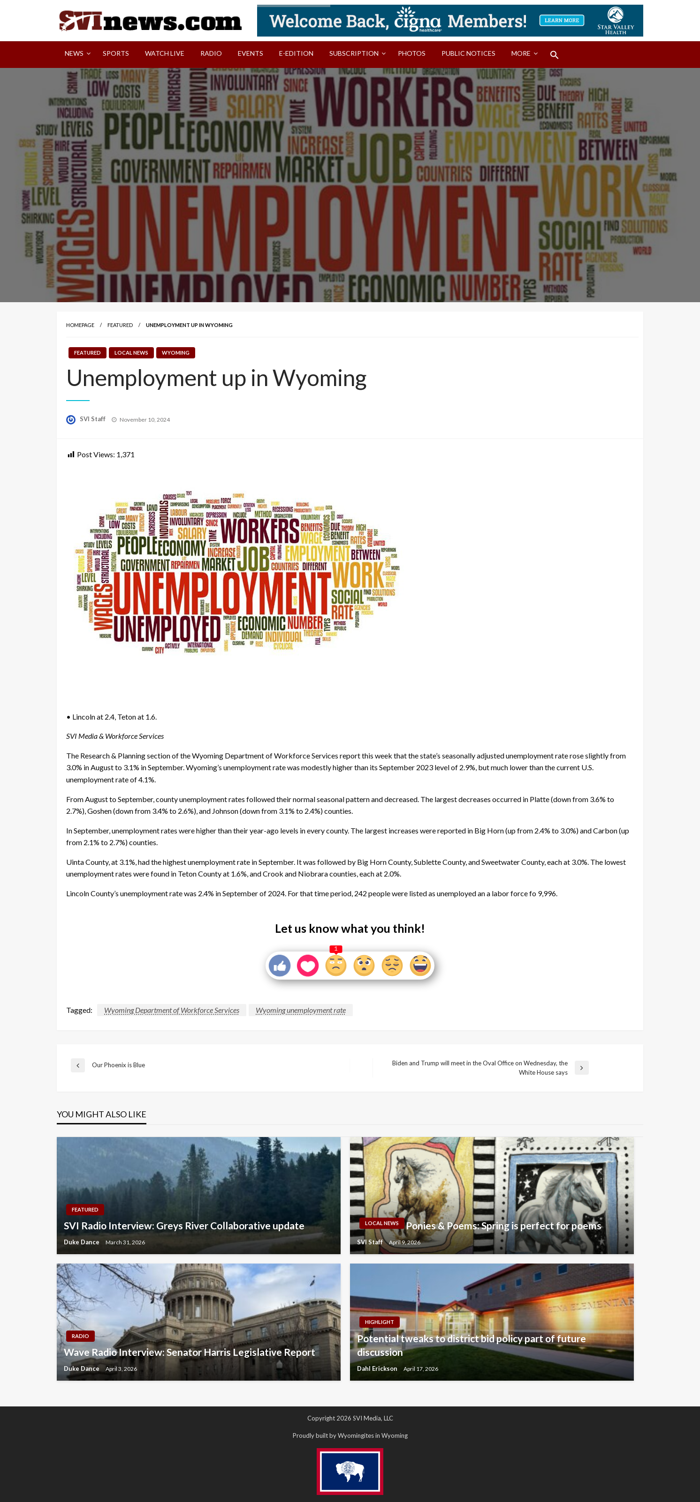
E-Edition (296, 53)
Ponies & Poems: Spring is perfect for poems (503, 1225)
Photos (412, 53)
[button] (554, 55)
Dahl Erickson (378, 1368)
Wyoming (176, 352)
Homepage (80, 325)
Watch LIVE (164, 53)
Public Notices (468, 53)
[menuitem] (76, 55)
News (74, 53)
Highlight (379, 1322)
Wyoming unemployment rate (301, 1009)
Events (250, 53)
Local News (131, 352)
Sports (116, 53)
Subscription (354, 53)
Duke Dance (82, 1242)
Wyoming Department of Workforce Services (171, 1009)
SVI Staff (93, 419)
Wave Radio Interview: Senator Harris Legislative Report (189, 1352)
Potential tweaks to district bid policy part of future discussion (471, 1345)
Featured (120, 325)
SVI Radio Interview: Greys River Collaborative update (184, 1225)
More (521, 53)
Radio (211, 53)
